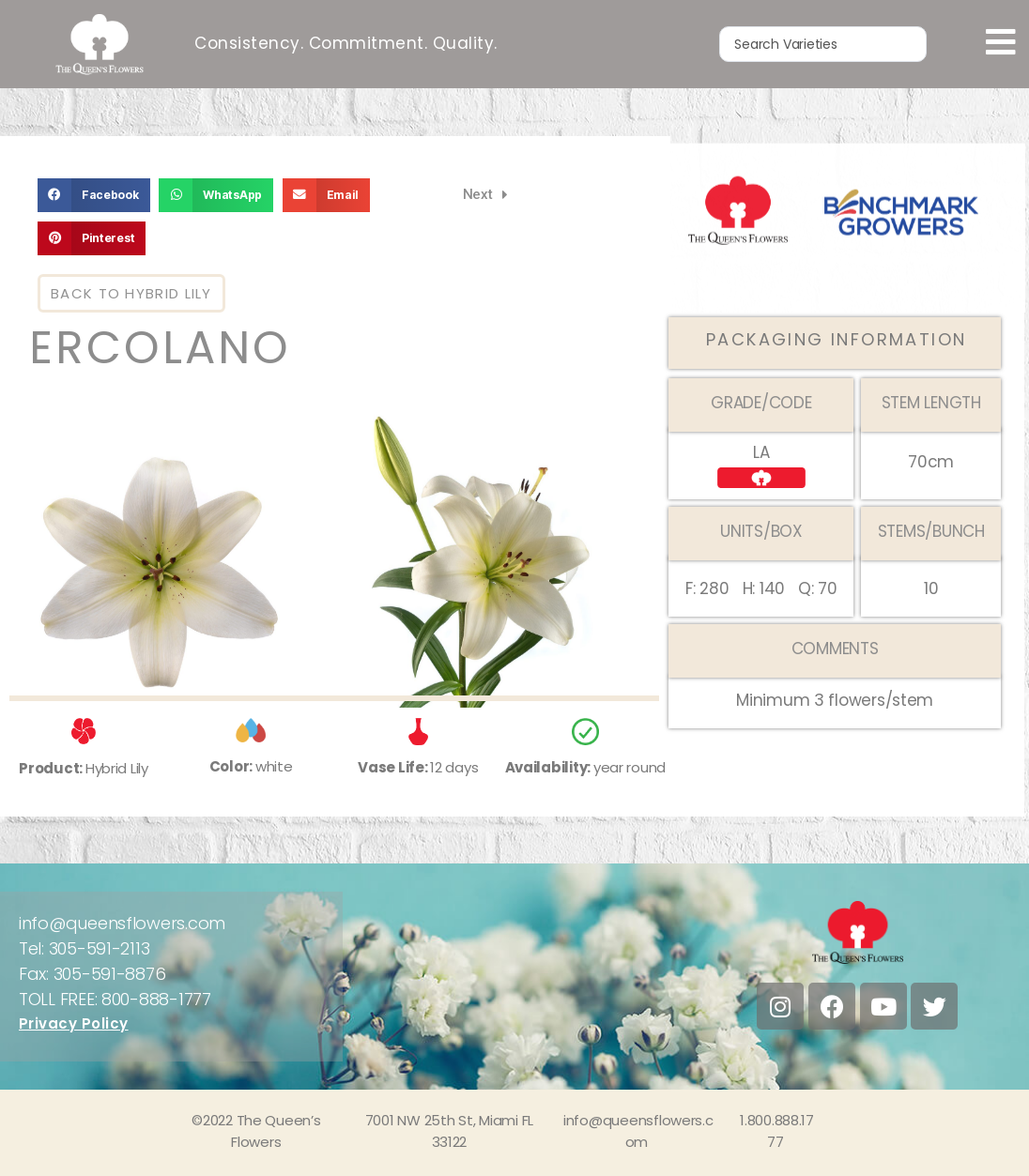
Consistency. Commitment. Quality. (346, 42)
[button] (94, 195)
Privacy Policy (74, 1023)
